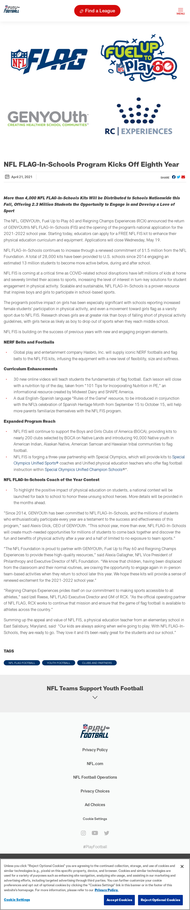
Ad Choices (95, 804)
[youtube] (95, 833)
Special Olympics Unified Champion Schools (83, 469)
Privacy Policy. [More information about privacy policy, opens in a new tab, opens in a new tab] (107, 890)
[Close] (182, 866)
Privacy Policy (95, 749)
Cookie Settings (95, 819)
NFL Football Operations (95, 777)
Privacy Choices (95, 791)
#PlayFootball (95, 846)
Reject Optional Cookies (160, 900)
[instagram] (83, 833)
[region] (95, 884)
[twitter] (106, 833)
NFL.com (95, 763)
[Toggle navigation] (180, 11)
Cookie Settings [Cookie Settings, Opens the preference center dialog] (17, 900)
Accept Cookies (119, 900)
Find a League (100, 10)
